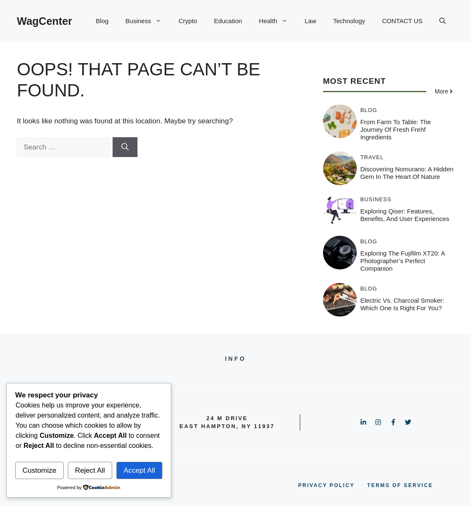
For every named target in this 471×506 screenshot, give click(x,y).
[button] (442, 21)
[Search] (125, 147)
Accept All (139, 470)
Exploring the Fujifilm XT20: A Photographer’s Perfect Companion (402, 261)
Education (228, 20)
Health (277, 21)
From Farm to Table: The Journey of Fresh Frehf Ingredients (395, 129)
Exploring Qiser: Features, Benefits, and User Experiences (404, 215)
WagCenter (44, 21)
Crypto (187, 20)
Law (310, 20)
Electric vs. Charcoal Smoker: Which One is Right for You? (402, 304)
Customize (39, 470)
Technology (349, 20)
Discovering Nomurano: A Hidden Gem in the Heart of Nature (406, 172)
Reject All (90, 470)
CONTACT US (402, 20)
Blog (102, 20)
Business (147, 21)
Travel (372, 157)
